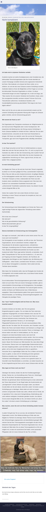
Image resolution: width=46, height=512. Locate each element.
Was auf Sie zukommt (29, 17)
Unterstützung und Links (21, 504)
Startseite (10, 17)
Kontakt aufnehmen (9, 504)
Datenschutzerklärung (17, 505)
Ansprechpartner (6, 505)
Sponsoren (38, 504)
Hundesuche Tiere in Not (18, 17)
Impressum (31, 504)
